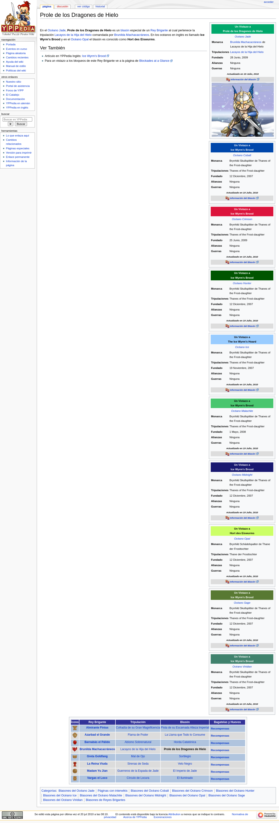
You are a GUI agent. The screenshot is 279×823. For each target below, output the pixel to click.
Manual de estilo (16, 66)
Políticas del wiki (16, 70)
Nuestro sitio (13, 81)
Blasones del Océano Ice (60, 795)
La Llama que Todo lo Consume (185, 734)
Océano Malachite (242, 410)
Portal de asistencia (18, 86)
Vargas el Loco (97, 778)
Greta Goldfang (97, 756)
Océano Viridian (242, 666)
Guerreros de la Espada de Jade (138, 770)
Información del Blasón (243, 79)
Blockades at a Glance (154, 60)
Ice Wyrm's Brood (94, 56)
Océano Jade (243, 36)
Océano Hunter (242, 283)
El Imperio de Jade (185, 770)
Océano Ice (242, 347)
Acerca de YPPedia (135, 817)
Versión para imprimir (19, 152)
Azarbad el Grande (97, 734)
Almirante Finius (97, 727)
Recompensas (220, 728)
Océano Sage (242, 602)
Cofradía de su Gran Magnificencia (138, 727)
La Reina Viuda (97, 763)
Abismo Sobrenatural (138, 742)
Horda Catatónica (185, 742)
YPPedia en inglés (17, 107)
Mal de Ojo (138, 756)
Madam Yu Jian (97, 770)
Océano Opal (80, 39)
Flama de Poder (138, 734)
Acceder (269, 1)
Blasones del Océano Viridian (62, 800)
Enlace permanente (17, 156)
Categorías (48, 790)
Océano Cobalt (242, 155)
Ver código (83, 6)
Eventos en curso (16, 48)
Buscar (5, 114)
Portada (10, 44)
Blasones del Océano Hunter (235, 790)
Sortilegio (185, 756)
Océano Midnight (242, 474)
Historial (100, 6)
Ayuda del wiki (14, 61)
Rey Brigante (159, 30)
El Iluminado (185, 778)
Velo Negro (185, 763)
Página (46, 6)
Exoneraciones (163, 817)
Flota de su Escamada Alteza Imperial (185, 727)
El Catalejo (12, 94)
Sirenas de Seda (138, 763)
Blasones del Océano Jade (77, 790)
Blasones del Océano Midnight (145, 795)
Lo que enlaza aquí (17, 135)
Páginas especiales (17, 148)
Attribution (174, 814)
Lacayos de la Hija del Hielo (247, 52)
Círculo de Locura (138, 778)
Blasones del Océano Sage (226, 795)
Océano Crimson (242, 219)
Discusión (62, 6)
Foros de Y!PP (14, 90)
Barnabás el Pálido (97, 742)
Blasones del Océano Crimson (192, 790)
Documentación (15, 99)
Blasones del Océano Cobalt (150, 790)
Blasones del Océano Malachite (101, 795)
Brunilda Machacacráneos (245, 42)
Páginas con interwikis (113, 790)
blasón (125, 30)
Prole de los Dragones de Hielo (185, 749)
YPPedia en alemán (18, 103)
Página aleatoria (16, 53)
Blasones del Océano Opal (187, 795)
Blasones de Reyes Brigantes (105, 800)
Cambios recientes (17, 57)
